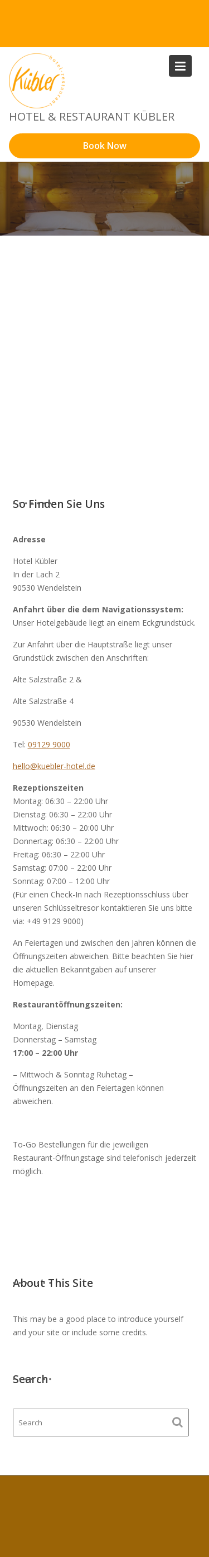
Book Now (105, 145)
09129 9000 (49, 744)
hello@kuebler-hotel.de (54, 766)
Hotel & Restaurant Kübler (91, 116)
